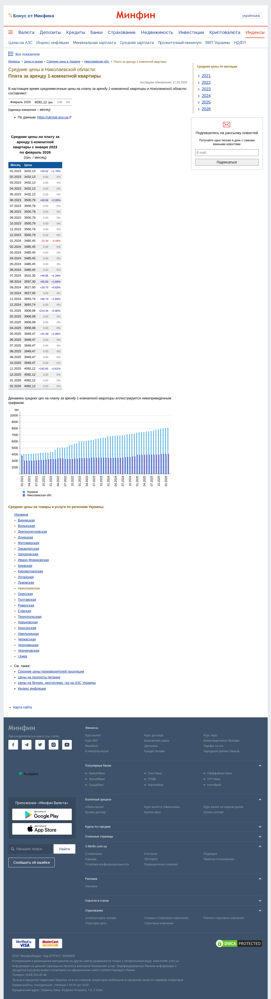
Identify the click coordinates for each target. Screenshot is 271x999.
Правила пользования (219, 859)
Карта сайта (22, 707)
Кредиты (75, 32)
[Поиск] (64, 849)
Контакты (150, 854)
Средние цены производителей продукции (51, 671)
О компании (93, 854)
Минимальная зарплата (94, 42)
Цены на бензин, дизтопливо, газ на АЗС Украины (57, 683)
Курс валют (93, 735)
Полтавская (27, 600)
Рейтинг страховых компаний (224, 918)
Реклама (91, 886)
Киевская (25, 566)
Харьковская (28, 622)
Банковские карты (156, 740)
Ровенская (26, 605)
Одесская (25, 594)
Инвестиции (191, 32)
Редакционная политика (161, 864)
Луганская (26, 577)
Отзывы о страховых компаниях (166, 918)
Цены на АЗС (20, 42)
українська (251, 16)
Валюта (26, 32)
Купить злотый (213, 812)
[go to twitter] (40, 745)
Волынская (26, 526)
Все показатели (28, 54)
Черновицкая (28, 645)
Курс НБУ (91, 740)
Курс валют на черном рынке (223, 807)
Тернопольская (30, 617)
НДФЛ (240, 42)
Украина (21, 514)
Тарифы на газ (213, 746)
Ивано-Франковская (33, 560)
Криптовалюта (224, 32)
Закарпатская (28, 549)
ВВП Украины (217, 42)
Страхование (122, 32)
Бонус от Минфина (33, 15)
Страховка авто (95, 923)
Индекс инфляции (52, 42)
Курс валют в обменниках (162, 807)
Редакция (210, 854)
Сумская (24, 611)
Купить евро (152, 812)
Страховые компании (159, 923)
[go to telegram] (26, 745)
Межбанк (91, 746)
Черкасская (27, 639)
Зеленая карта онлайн (100, 918)
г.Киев (22, 656)
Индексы (255, 32)
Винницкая (26, 520)
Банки (96, 32)
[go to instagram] (53, 745)
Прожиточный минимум (179, 42)
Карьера (90, 859)
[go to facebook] (13, 745)
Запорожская (28, 554)
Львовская (26, 582)
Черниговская (28, 650)
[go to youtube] (67, 745)
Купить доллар (95, 812)
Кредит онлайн (154, 751)
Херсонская (27, 628)
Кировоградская (30, 571)
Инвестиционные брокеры (222, 740)
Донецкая (25, 537)
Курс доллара (153, 735)
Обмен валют (94, 807)
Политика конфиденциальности (107, 864)
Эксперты (151, 859)
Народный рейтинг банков (222, 751)
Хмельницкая (28, 634)
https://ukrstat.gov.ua (52, 117)
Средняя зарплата (137, 42)
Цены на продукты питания (39, 677)
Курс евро (210, 735)
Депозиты (50, 32)
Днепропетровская (32, 532)
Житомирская (28, 543)
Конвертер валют (97, 751)
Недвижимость (157, 32)
